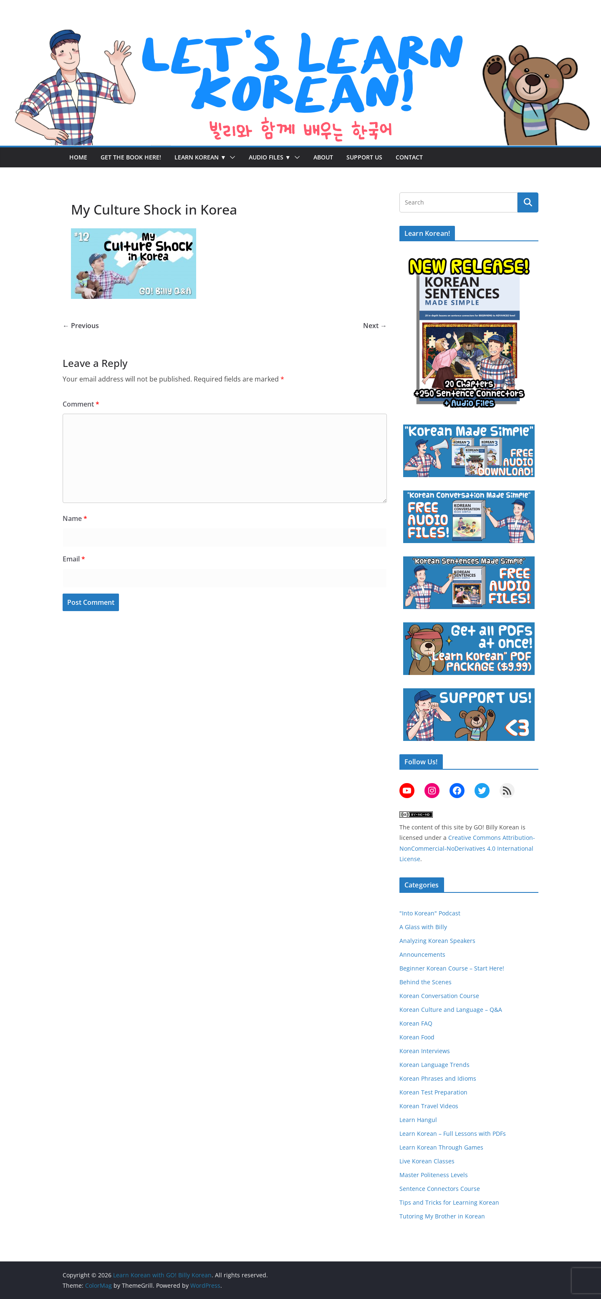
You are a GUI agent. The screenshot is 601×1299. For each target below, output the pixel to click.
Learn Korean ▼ (200, 157)
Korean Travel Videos (428, 1106)
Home (78, 157)
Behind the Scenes (425, 982)
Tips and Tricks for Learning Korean (449, 1202)
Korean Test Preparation (433, 1092)
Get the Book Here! (131, 157)
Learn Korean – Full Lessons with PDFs (452, 1133)
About (323, 157)
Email (74, 559)
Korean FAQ (415, 1023)
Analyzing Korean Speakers (437, 941)
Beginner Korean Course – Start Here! (451, 968)
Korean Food (416, 1037)
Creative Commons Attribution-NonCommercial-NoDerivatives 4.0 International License (467, 848)
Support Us (364, 157)
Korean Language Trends (434, 1065)
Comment (81, 404)
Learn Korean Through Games (441, 1147)
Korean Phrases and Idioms (437, 1078)
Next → (375, 325)
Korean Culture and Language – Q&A (450, 1009)
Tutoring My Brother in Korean (442, 1216)
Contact (409, 157)
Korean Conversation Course (439, 996)
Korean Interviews (424, 1051)
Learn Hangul (418, 1120)
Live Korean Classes (427, 1161)
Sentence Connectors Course (439, 1189)
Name (75, 518)
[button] (230, 157)
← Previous (81, 325)
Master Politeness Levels (433, 1175)
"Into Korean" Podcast (429, 913)
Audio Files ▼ (270, 157)
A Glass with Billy (423, 927)
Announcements (422, 954)
